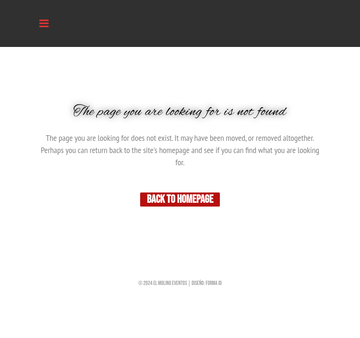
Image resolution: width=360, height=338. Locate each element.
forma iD (214, 283)
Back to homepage (180, 199)
